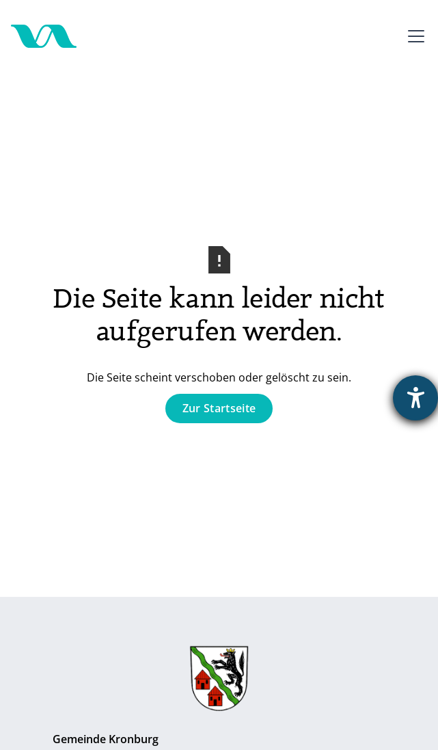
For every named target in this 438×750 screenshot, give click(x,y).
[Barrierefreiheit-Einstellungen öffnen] (415, 397)
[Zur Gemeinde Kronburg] (219, 682)
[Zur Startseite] (44, 36)
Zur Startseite (219, 408)
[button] (413, 36)
